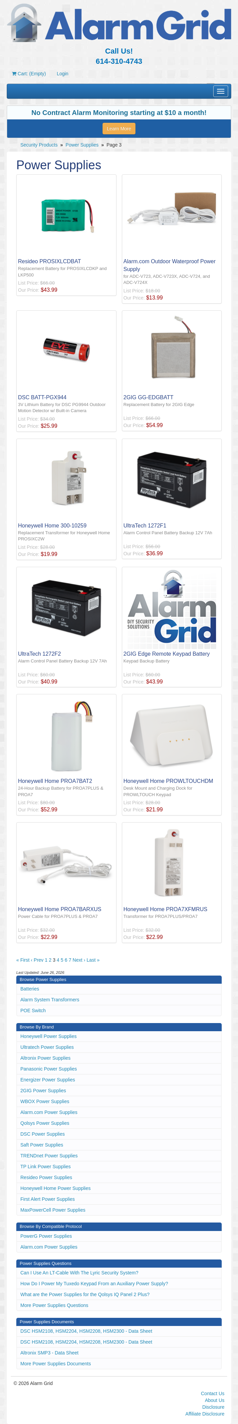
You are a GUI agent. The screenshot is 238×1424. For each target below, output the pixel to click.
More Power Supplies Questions (54, 1305)
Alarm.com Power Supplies (48, 1112)
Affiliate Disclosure (204, 1414)
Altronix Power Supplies (45, 1058)
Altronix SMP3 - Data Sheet (49, 1352)
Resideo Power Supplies (46, 1177)
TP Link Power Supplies (45, 1166)
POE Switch (33, 1010)
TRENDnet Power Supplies (49, 1155)
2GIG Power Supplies (43, 1090)
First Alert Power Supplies (47, 1199)
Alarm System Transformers (49, 999)
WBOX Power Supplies (44, 1101)
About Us (214, 1400)
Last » (93, 960)
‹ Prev (37, 960)
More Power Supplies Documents (55, 1363)
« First (23, 960)
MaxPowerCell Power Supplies (52, 1210)
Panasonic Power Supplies (48, 1069)
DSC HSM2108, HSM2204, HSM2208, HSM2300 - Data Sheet (86, 1331)
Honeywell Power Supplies (48, 1036)
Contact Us (212, 1393)
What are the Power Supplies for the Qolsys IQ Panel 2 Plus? (85, 1294)
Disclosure (213, 1407)
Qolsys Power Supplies (44, 1123)
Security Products (39, 145)
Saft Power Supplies (41, 1145)
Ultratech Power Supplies (47, 1047)
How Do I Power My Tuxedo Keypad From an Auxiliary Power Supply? (94, 1283)
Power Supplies (82, 145)
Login (62, 73)
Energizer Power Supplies (47, 1079)
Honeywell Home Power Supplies (55, 1188)
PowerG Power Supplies (46, 1236)
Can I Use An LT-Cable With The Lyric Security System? (79, 1272)
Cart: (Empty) (29, 73)
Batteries (29, 989)
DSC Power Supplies (42, 1134)
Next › (79, 960)
